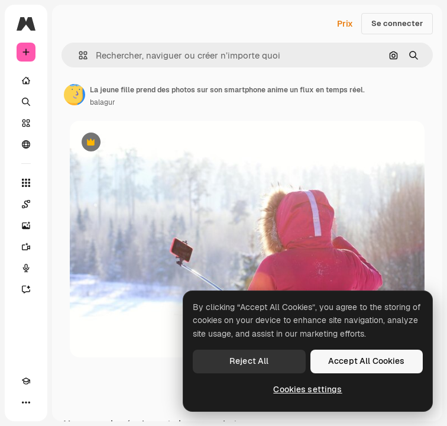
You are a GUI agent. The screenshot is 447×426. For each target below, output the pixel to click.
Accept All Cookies (366, 361)
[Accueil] (26, 80)
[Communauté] (26, 144)
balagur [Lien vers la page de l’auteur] (102, 102)
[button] (78, 55)
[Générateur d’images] (26, 225)
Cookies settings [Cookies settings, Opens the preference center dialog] (307, 389)
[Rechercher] (26, 101)
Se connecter (397, 23)
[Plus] (26, 402)
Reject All (248, 361)
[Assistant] (26, 289)
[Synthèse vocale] (26, 268)
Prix (345, 23)
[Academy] (26, 381)
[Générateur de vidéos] (26, 246)
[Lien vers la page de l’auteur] (74, 94)
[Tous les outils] (26, 182)
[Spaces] (26, 204)
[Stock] (26, 123)
